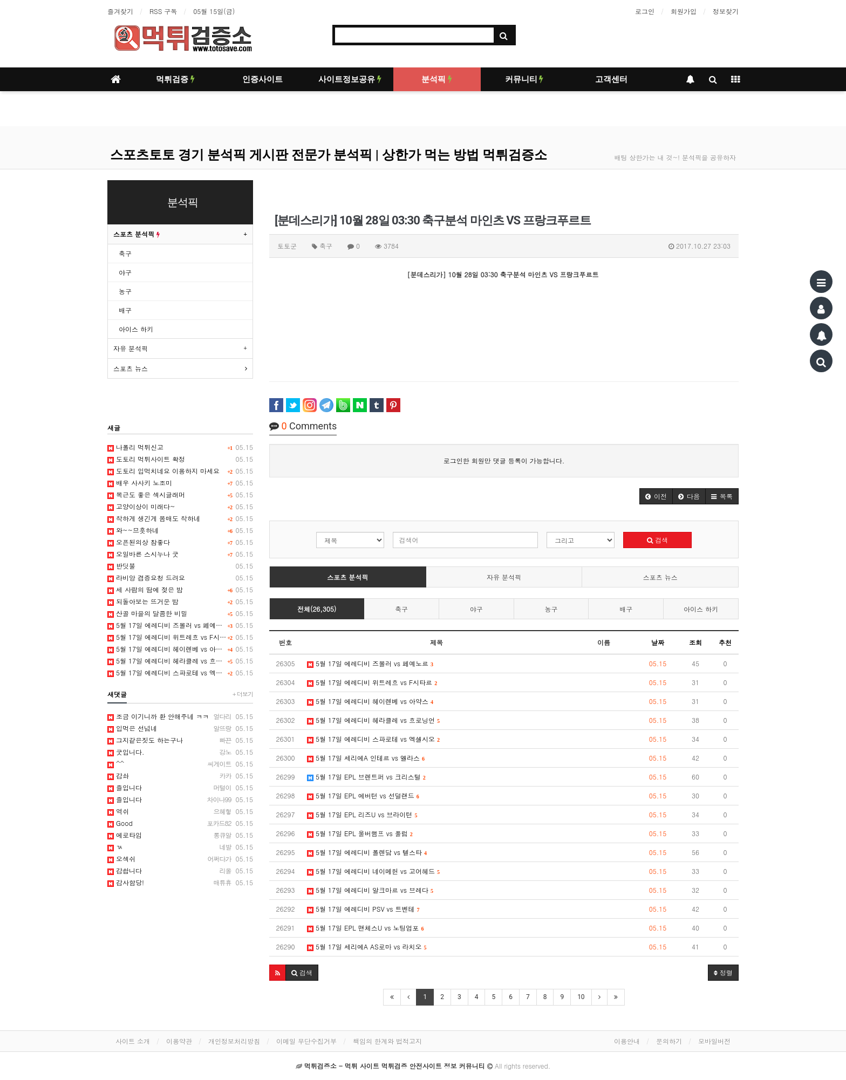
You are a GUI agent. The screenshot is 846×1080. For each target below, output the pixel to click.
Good (180, 823)
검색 (657, 539)
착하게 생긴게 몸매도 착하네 (180, 518)
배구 (625, 608)
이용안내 (627, 1040)
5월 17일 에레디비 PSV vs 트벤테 (363, 908)
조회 (695, 642)
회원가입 (684, 11)
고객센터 (611, 79)
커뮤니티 (524, 79)
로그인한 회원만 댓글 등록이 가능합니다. (504, 460)
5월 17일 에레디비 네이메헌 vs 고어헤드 (373, 871)
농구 (551, 608)
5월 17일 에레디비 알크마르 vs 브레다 (370, 889)
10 (581, 997)
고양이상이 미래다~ (180, 506)
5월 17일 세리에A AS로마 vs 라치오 (367, 946)
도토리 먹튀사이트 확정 (180, 459)
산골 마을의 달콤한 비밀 (180, 613)
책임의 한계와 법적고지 (387, 1040)
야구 (476, 608)
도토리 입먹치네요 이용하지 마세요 (180, 471)
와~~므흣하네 (180, 530)
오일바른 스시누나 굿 (180, 554)
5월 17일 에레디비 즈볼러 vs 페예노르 (370, 663)
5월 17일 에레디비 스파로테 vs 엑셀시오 (373, 738)
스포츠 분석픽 (347, 577)
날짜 (657, 642)
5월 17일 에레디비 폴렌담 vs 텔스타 (367, 852)
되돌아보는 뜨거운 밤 (180, 601)
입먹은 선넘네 (180, 728)
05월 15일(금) (214, 11)
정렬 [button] (723, 972)
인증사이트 (262, 79)
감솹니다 (180, 871)
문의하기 (669, 1040)
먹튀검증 (175, 79)
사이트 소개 (132, 1040)
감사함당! (180, 882)
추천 (725, 642)
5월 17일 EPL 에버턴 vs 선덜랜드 (363, 795)
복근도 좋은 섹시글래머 (180, 495)
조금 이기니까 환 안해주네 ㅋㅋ (180, 716)
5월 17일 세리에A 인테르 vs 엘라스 (366, 757)
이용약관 (179, 1040)
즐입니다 (180, 788)
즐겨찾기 (120, 11)
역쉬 (180, 811)
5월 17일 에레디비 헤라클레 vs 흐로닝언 (373, 719)
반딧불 (180, 566)
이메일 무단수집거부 (306, 1040)
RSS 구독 (163, 11)
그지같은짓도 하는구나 (180, 740)
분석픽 (436, 79)
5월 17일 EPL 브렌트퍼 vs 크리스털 (366, 776)
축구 (401, 608)
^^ (180, 764)
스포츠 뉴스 (660, 577)
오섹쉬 (180, 859)
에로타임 (180, 835)
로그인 (644, 11)
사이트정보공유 (349, 79)
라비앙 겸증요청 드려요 (180, 578)
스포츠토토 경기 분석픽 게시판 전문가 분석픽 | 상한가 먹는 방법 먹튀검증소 (328, 154)
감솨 (180, 776)
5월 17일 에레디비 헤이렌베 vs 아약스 (370, 701)
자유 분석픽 (504, 577)
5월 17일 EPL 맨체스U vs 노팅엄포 (365, 927)
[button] (656, 496)
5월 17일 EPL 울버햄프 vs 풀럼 (360, 833)
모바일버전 (714, 1040)
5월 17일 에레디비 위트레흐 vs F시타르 (372, 682)
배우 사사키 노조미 (180, 483)
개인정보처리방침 (234, 1040)
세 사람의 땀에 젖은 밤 (180, 590)
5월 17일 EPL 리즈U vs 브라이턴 (362, 814)
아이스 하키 (701, 608)
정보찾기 (726, 11)
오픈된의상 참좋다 (180, 542)
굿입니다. (180, 752)
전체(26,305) (316, 608)
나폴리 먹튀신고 (180, 447)
